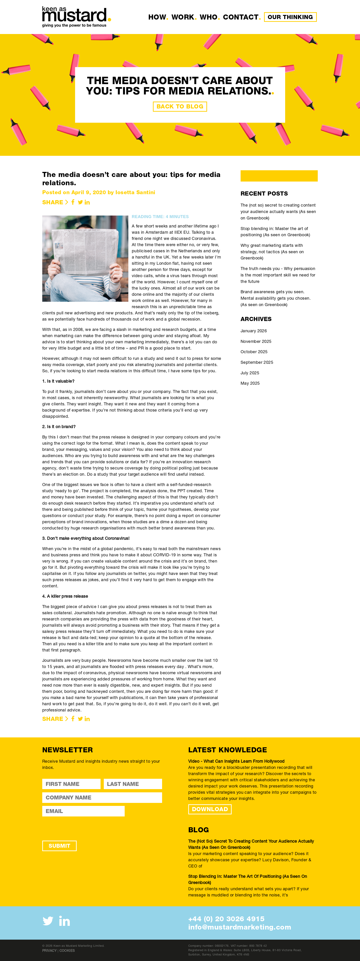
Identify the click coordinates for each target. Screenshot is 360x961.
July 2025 (250, 372)
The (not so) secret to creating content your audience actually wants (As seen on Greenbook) (278, 211)
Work (183, 17)
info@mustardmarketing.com (239, 927)
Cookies (67, 950)
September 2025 (257, 362)
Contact (241, 17)
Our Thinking (290, 17)
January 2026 (254, 330)
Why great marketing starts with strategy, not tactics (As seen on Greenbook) (272, 251)
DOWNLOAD (210, 809)
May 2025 (250, 383)
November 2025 (256, 341)
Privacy (49, 950)
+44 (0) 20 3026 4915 (226, 919)
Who (208, 17)
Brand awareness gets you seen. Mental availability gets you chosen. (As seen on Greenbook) (276, 298)
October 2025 (254, 351)
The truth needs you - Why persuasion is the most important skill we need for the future (278, 275)
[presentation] (77, 828)
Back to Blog (180, 106)
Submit (59, 846)
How (157, 17)
